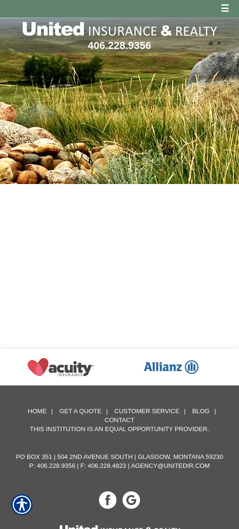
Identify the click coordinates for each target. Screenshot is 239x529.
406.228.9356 (119, 45)
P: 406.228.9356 (52, 462)
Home (37, 408)
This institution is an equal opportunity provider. (119, 426)
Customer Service (147, 408)
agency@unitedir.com (170, 462)
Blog (201, 408)
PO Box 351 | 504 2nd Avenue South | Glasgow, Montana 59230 (119, 453)
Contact (119, 417)
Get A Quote (80, 408)
